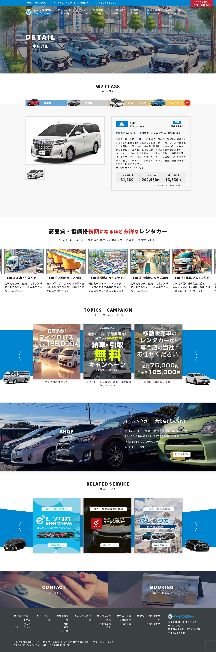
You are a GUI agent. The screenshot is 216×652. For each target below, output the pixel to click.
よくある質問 (116, 11)
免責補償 (126, 623)
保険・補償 (153, 11)
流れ (108, 619)
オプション (82, 11)
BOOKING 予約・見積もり (202, 3)
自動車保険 (125, 619)
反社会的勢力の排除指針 (76, 642)
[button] (19, 356)
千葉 (66, 619)
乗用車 (27, 619)
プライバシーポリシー (104, 642)
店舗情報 (98, 11)
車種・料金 (64, 11)
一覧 (48, 619)
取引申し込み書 (51, 642)
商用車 (27, 623)
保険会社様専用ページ (27, 642)
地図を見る (181, 454)
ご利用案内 (134, 11)
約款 (108, 627)
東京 (66, 627)
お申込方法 (105, 623)
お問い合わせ (174, 11)
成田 (66, 623)
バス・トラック (22, 627)
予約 (158, 619)
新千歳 (65, 630)
